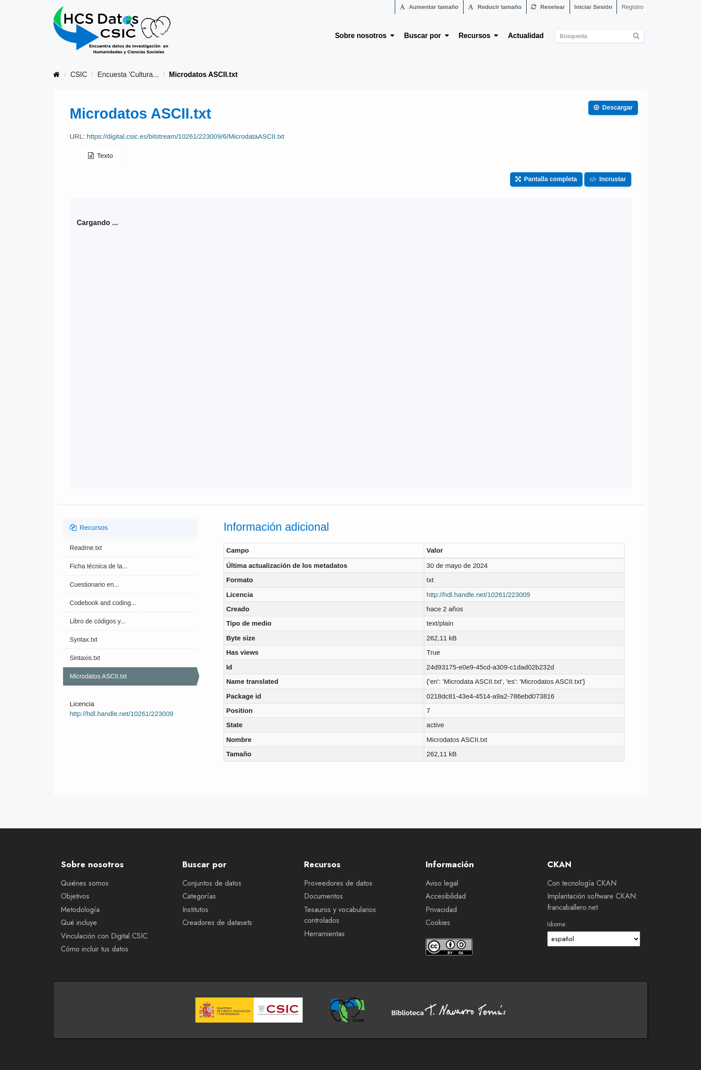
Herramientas (324, 934)
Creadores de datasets (217, 922)
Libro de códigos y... (98, 621)
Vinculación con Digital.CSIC (104, 936)
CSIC (78, 74)
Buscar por (426, 35)
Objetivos (75, 896)
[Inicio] (56, 74)
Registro (632, 7)
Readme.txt (86, 547)
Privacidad (441, 909)
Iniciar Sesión (593, 7)
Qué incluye (79, 922)
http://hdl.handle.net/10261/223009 (121, 713)
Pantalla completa (546, 179)
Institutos (195, 909)
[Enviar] (636, 34)
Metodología (80, 909)
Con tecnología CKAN (582, 883)
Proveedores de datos (338, 883)
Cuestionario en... (94, 584)
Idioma (556, 924)
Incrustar (608, 179)
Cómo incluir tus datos (94, 949)
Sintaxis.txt (85, 657)
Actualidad (526, 35)
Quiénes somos (85, 883)
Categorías (199, 896)
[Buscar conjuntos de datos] (599, 36)
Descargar (613, 107)
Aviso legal (442, 883)
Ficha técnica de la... (98, 566)
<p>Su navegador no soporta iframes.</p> (351, 343)
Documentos (323, 896)
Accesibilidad (446, 896)
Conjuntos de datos (211, 883)
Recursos (478, 35)
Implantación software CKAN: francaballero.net (592, 901)
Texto (100, 155)
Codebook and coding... (103, 602)
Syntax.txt (83, 639)
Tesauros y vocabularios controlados (340, 915)
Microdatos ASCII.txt (203, 74)
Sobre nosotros (364, 35)
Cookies (438, 922)
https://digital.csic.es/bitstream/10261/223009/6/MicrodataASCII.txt (185, 136)
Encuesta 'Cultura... (128, 74)
